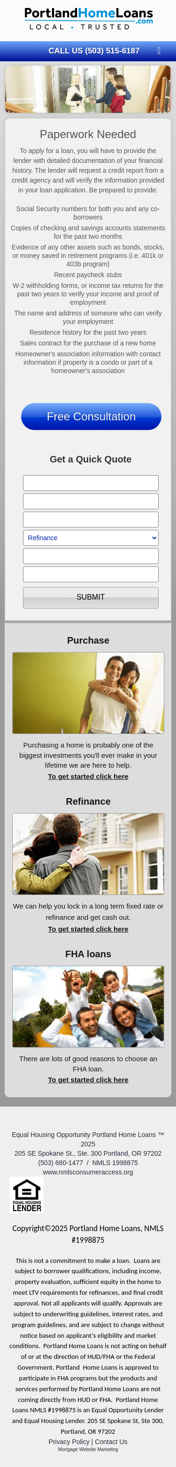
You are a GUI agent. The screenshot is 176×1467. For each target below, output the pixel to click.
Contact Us (111, 1441)
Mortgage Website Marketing (88, 1449)
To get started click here (88, 776)
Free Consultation (91, 416)
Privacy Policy (69, 1441)
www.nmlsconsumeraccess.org (88, 1172)
